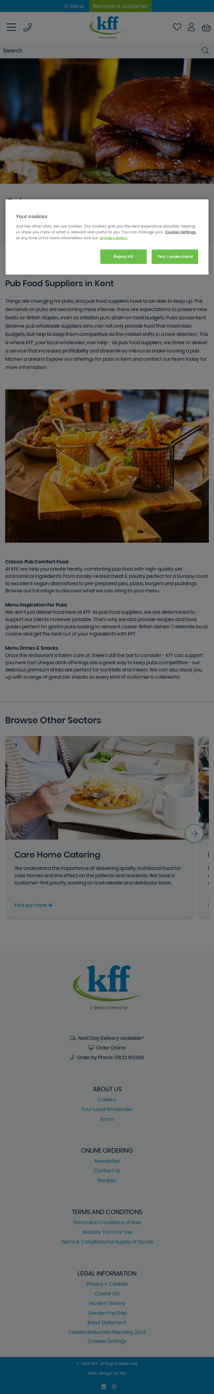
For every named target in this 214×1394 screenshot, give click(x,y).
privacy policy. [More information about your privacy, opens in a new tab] (114, 238)
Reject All (123, 256)
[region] (107, 237)
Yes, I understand (175, 256)
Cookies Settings (180, 232)
